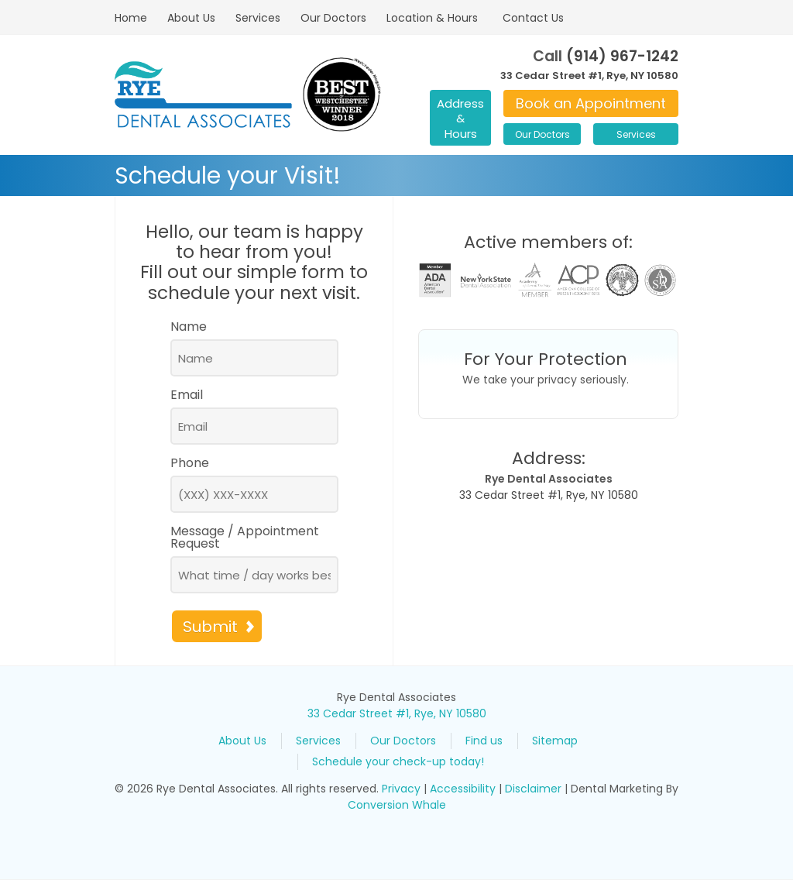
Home (131, 18)
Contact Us (533, 18)
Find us (484, 740)
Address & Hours (460, 118)
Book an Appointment (591, 103)
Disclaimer (533, 788)
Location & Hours (432, 18)
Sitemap (555, 740)
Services (257, 18)
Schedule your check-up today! (398, 761)
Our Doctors (333, 18)
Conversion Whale (397, 805)
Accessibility (463, 788)
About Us (191, 18)
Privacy (401, 788)
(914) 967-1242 (622, 56)
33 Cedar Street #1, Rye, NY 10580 (589, 75)
